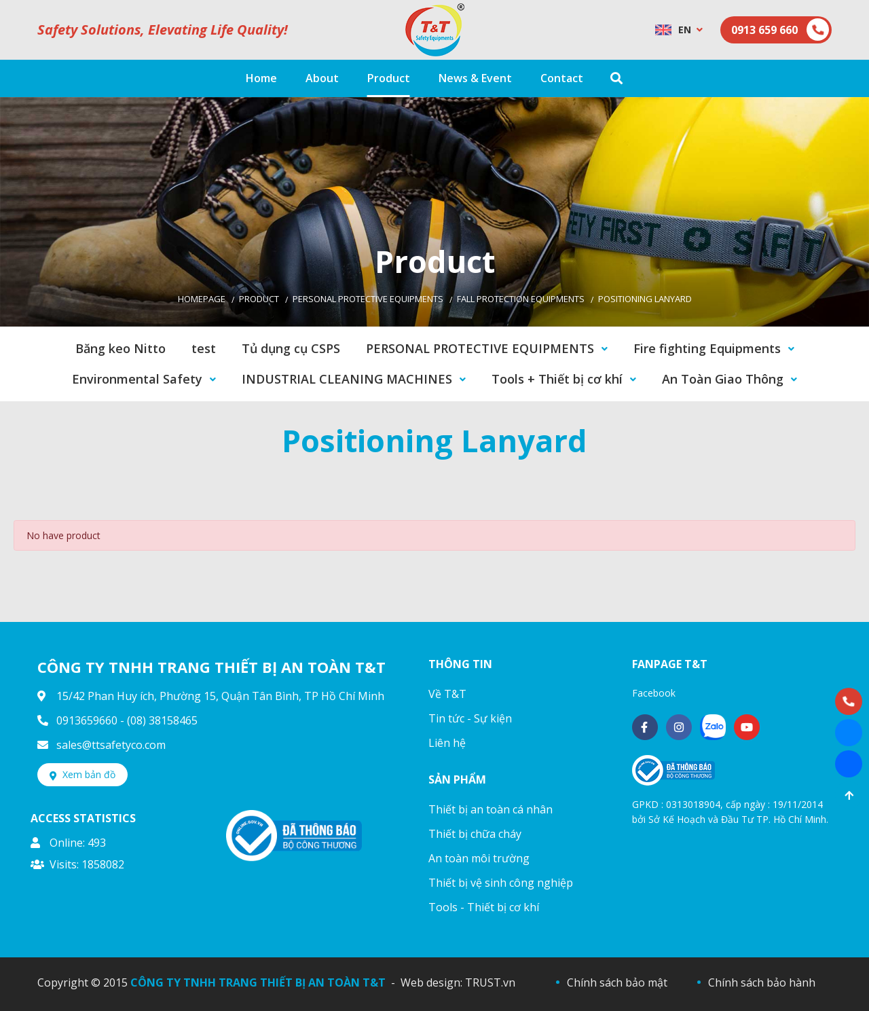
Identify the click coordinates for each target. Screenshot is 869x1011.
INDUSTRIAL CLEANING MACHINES (347, 379)
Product (259, 299)
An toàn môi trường (479, 858)
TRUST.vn (490, 982)
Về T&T (447, 693)
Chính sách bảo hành (761, 982)
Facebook (654, 692)
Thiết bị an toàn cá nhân (490, 809)
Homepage (201, 299)
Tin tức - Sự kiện (470, 718)
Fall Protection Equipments (521, 299)
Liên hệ (447, 742)
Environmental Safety (137, 379)
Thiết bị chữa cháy (474, 833)
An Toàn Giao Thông (722, 379)
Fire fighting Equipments (707, 348)
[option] (434, 212)
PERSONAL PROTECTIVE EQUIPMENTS (368, 299)
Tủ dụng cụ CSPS (291, 348)
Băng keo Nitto (120, 348)
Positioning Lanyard (645, 299)
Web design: (431, 982)
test (203, 348)
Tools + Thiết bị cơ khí (557, 379)
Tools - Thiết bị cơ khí (483, 907)
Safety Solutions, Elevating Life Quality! (162, 29)
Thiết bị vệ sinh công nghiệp (500, 882)
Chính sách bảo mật (617, 982)
